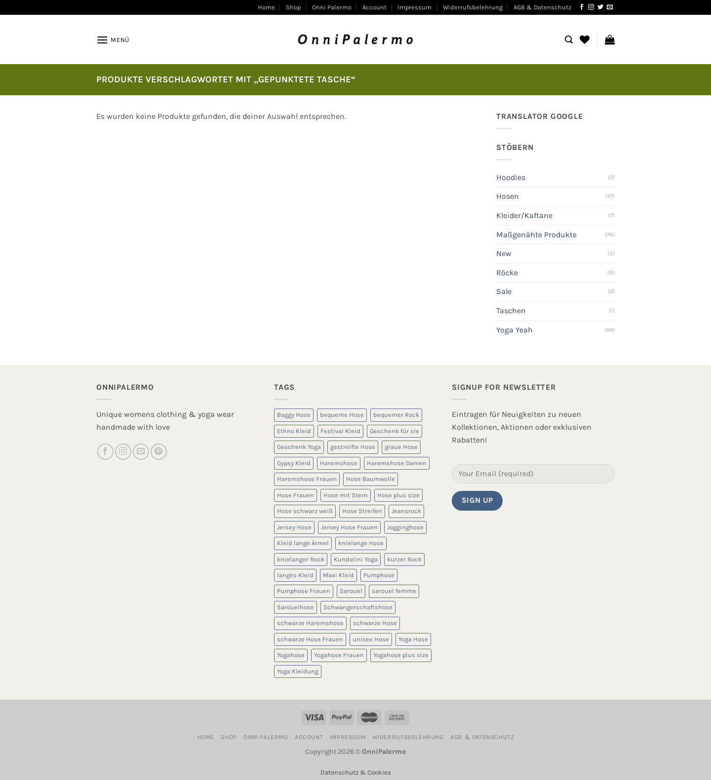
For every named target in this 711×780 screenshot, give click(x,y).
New (504, 253)
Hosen (507, 196)
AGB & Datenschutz (542, 7)
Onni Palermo (332, 7)
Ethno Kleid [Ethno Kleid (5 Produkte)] (294, 431)
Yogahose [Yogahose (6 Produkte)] (291, 655)
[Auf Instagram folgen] (591, 7)
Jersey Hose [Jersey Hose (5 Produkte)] (294, 527)
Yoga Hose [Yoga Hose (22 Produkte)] (413, 639)
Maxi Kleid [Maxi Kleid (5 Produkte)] (338, 575)
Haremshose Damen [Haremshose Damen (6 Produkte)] (397, 463)
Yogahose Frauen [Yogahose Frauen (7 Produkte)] (339, 655)
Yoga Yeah (514, 329)
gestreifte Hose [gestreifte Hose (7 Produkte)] (352, 446)
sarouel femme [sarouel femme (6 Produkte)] (394, 590)
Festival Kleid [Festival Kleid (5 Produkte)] (340, 431)
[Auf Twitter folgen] (600, 7)
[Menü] (112, 40)
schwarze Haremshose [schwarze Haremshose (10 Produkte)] (310, 623)
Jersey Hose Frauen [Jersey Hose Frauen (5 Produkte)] (349, 527)
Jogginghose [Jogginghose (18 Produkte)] (405, 527)
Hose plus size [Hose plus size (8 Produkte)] (398, 495)
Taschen (511, 310)
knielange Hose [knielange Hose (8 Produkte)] (361, 543)
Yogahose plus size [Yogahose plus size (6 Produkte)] (401, 655)
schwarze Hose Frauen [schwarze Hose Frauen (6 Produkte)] (310, 639)
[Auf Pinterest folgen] (159, 452)
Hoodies (510, 177)
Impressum (414, 7)
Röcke (507, 272)
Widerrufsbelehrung (473, 7)
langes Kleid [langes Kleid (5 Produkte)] (295, 575)
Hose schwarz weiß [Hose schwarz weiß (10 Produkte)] (305, 511)
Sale (504, 291)
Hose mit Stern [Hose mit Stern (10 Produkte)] (345, 495)
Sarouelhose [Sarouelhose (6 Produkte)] (295, 607)
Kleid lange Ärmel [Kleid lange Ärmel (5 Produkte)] (303, 543)
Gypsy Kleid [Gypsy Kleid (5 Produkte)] (294, 463)
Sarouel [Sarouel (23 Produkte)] (351, 590)
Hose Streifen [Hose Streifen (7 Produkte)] (362, 511)
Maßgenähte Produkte (536, 234)
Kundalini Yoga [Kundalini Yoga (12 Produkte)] (356, 559)
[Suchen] (569, 39)
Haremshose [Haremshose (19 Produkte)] (338, 463)
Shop (293, 7)
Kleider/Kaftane (524, 215)
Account (374, 7)
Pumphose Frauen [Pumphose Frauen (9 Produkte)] (303, 590)
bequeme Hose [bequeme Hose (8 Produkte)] (342, 414)
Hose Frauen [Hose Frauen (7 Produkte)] (295, 495)
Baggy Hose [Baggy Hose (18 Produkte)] (294, 414)
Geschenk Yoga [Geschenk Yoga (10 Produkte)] (299, 446)
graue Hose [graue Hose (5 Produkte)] (401, 446)
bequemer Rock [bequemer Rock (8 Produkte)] (396, 414)
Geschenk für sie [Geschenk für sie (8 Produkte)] (394, 431)
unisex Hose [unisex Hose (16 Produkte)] (371, 639)
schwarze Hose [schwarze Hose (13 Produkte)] (375, 623)
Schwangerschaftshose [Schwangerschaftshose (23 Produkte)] (358, 607)
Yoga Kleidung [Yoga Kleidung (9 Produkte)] (297, 671)
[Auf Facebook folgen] (582, 7)
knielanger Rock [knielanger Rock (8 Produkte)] (300, 559)
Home (266, 7)
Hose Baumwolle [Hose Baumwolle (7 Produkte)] (370, 479)
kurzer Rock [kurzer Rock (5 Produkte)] (404, 559)
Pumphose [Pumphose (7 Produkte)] (379, 575)
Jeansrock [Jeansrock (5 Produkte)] (406, 511)
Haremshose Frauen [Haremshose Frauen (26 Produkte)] (307, 479)
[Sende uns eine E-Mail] (610, 7)
